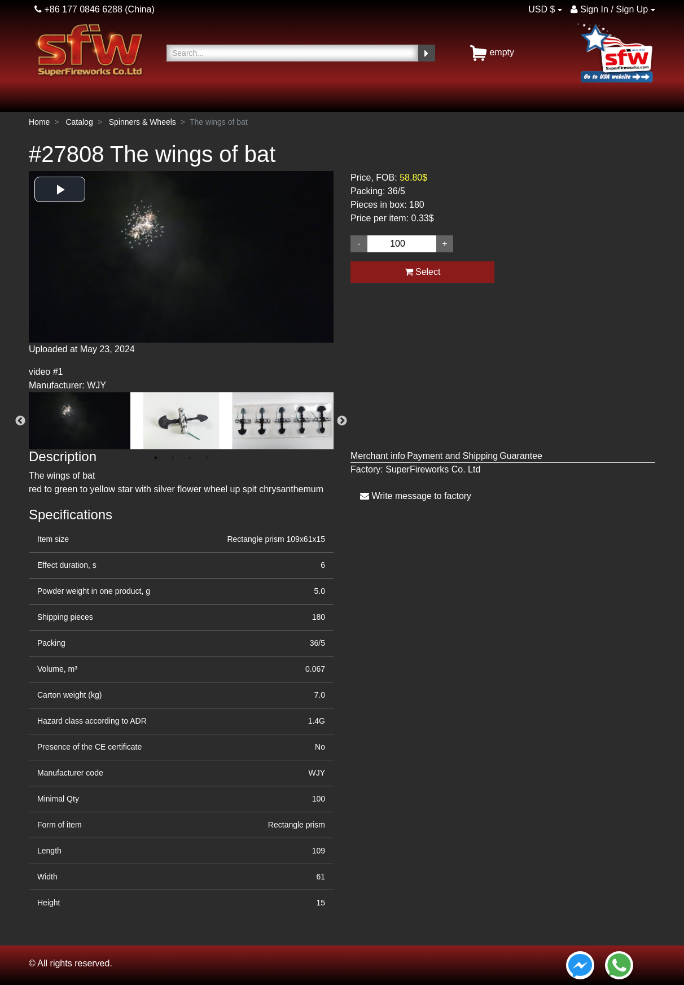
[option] (181, 281)
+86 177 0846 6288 (78, 9)
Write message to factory (415, 496)
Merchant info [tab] (377, 456)
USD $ (541, 9)
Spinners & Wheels (142, 121)
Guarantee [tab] (520, 456)
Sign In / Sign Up (609, 9)
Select (423, 272)
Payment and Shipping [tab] (452, 456)
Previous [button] (20, 421)
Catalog (79, 121)
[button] (59, 189)
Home (39, 121)
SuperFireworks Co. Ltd (432, 469)
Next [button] (342, 421)
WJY (316, 772)
